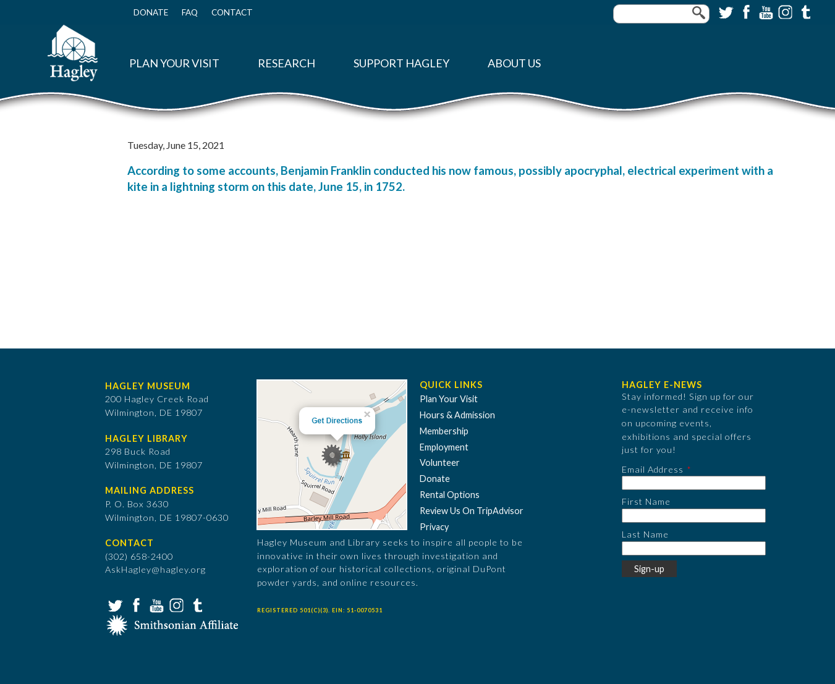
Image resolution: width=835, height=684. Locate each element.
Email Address (653, 469)
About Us (514, 63)
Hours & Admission (457, 415)
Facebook (744, 11)
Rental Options (450, 494)
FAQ (190, 12)
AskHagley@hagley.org (155, 569)
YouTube (764, 11)
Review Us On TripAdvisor (471, 510)
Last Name (645, 534)
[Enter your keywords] (661, 13)
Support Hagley (401, 63)
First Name (646, 501)
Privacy (434, 526)
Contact (232, 12)
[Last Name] (694, 548)
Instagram (784, 11)
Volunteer (440, 462)
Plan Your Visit (174, 63)
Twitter (725, 11)
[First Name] (694, 516)
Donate (151, 12)
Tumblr (804, 11)
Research (286, 63)
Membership (444, 431)
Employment (444, 447)
